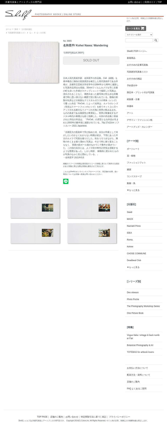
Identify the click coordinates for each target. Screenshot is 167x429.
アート (130, 113)
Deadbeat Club (134, 260)
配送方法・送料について (138, 375)
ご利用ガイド (149, 2)
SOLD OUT (91, 60)
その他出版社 (26, 29)
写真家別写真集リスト (17, 33)
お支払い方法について (137, 368)
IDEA (129, 233)
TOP (160, 2)
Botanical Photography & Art (140, 345)
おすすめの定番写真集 (137, 65)
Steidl (129, 212)
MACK (130, 219)
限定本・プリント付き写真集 (140, 92)
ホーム (8, 29)
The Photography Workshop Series (143, 306)
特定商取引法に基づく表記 (93, 417)
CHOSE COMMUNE (136, 253)
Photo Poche (133, 299)
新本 (16, 29)
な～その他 (41, 33)
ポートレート (133, 149)
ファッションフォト (136, 162)
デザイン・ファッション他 (139, 120)
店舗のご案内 (133, 381)
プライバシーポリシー (119, 417)
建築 (129, 169)
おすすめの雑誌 (134, 78)
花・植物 (131, 156)
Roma (130, 239)
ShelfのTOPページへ (137, 51)
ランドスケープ (134, 176)
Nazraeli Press (134, 226)
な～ (31, 33)
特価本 (130, 106)
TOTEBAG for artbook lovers (140, 352)
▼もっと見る (133, 190)
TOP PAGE (42, 417)
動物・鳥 (131, 183)
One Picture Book (135, 313)
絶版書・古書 (133, 99)
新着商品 (131, 58)
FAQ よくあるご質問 (136, 388)
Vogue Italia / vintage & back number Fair (143, 337)
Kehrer (130, 246)
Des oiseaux (133, 292)
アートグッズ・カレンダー (139, 127)
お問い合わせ (134, 2)
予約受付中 (132, 85)
